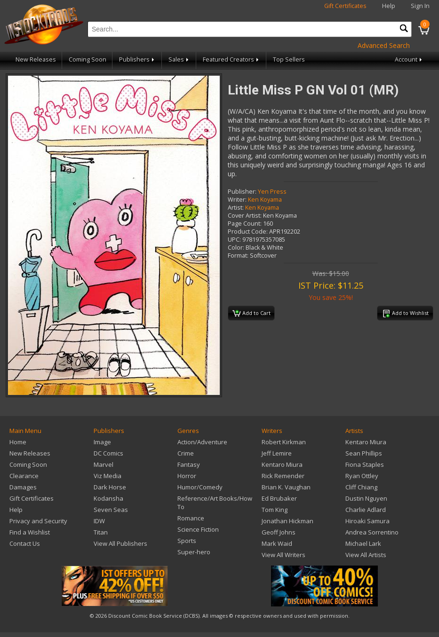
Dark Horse (110, 487)
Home (17, 442)
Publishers (137, 59)
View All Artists (365, 554)
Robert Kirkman (284, 442)
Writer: (237, 200)
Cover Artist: (245, 216)
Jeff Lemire (277, 453)
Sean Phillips (363, 453)
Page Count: (245, 224)
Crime (185, 453)
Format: (238, 256)
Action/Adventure (202, 442)
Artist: (236, 208)
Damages (23, 487)
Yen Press (272, 192)
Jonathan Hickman (287, 521)
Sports (186, 540)
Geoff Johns (278, 532)
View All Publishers (120, 543)
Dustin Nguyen (366, 498)
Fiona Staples (364, 464)
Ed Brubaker (279, 498)
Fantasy (188, 464)
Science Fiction (198, 529)
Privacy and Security (38, 521)
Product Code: (248, 232)
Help (388, 6)
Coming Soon (87, 59)
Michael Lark (363, 543)
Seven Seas (111, 509)
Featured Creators (231, 59)
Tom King (274, 509)
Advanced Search (384, 45)
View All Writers (283, 554)
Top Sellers (289, 59)
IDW (99, 521)
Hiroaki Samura (367, 521)
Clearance (24, 476)
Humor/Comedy (200, 487)
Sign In (420, 6)
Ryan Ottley (361, 476)
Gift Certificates (345, 6)
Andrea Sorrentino (372, 532)
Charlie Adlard (365, 509)
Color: (236, 248)
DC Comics (108, 453)
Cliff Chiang (361, 487)
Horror (186, 476)
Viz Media (107, 476)
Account (409, 59)
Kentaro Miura (282, 464)
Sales (179, 59)
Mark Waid (277, 543)
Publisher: (242, 192)
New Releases (36, 59)
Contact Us (24, 543)
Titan (101, 532)
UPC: (234, 240)
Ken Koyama (265, 200)
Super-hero (193, 552)
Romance (190, 518)
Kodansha (108, 498)
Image (102, 442)
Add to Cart (251, 313)
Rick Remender (283, 476)
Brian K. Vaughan (286, 487)
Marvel (103, 464)
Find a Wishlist (29, 532)
